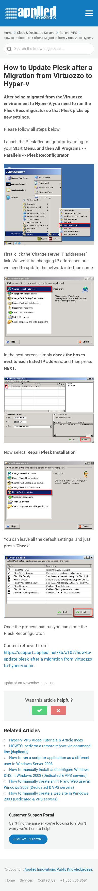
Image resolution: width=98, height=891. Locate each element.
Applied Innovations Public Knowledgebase (58, 869)
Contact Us (46, 880)
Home (10, 880)
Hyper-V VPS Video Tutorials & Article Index (46, 740)
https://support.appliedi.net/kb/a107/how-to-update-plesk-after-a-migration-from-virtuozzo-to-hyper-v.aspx (48, 659)
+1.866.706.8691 (74, 880)
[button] (39, 710)
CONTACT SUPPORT (28, 839)
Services (26, 880)
